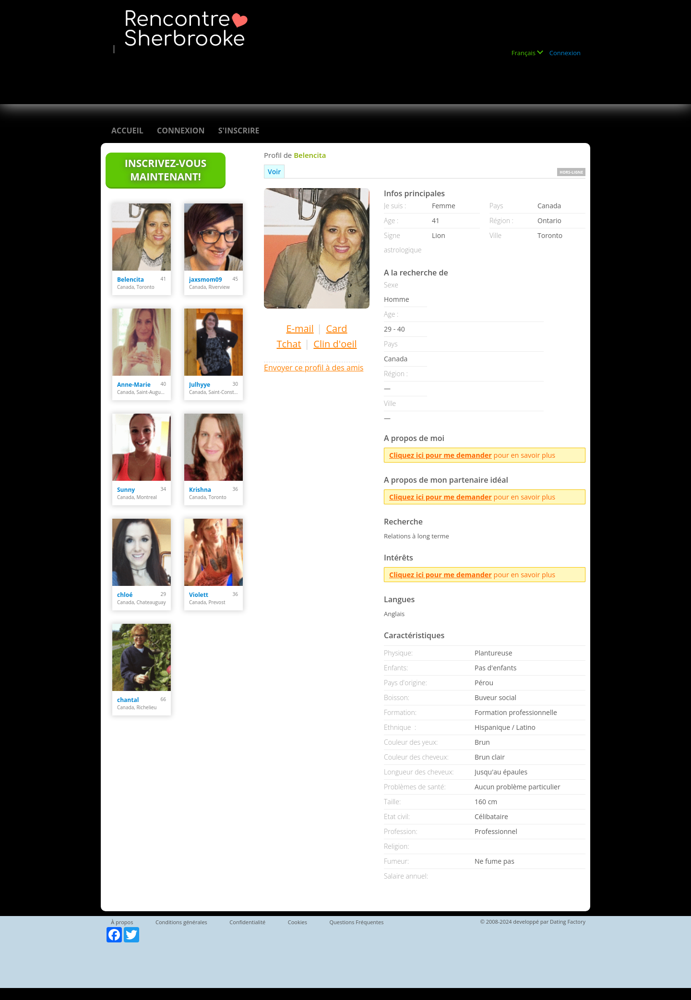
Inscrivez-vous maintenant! (165, 169)
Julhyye (199, 385)
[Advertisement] (285, 75)
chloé (124, 595)
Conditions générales (181, 922)
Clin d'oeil (335, 343)
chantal (128, 700)
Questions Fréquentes (356, 922)
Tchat (288, 343)
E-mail (299, 328)
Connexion (565, 52)
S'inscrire (239, 130)
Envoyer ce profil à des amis (313, 367)
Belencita (130, 279)
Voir (274, 171)
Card (336, 328)
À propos (122, 922)
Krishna (200, 490)
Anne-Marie (134, 385)
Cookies (297, 922)
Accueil (127, 130)
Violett (198, 595)
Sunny (126, 490)
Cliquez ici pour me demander (440, 455)
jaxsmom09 (205, 279)
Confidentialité (247, 922)
